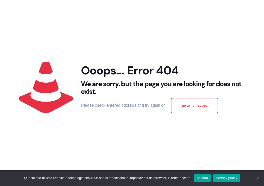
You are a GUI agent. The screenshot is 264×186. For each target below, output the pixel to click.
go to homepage (194, 105)
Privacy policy (226, 178)
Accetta (202, 178)
